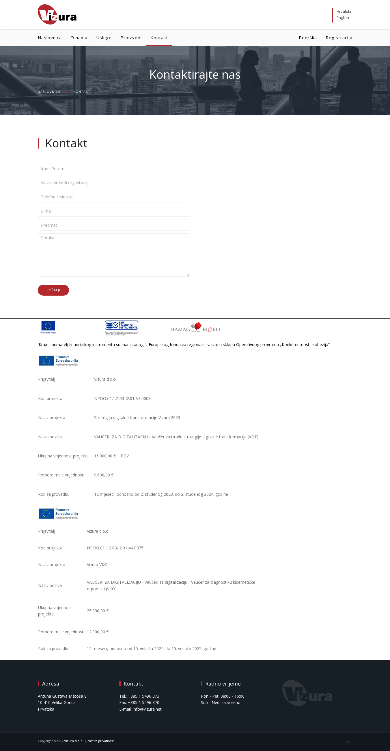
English (343, 17)
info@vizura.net (147, 709)
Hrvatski (344, 11)
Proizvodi (131, 37)
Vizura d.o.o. (73, 741)
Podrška (308, 37)
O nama (78, 37)
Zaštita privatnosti (101, 741)
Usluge (104, 37)
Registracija (339, 37)
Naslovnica (50, 37)
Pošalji (53, 290)
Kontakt (159, 37)
